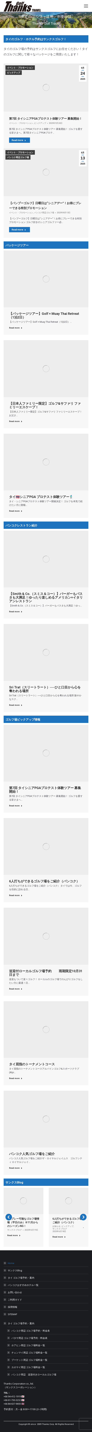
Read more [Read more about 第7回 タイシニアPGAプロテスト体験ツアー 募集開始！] (19, 140)
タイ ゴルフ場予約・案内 (21, 1277)
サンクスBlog (15, 1270)
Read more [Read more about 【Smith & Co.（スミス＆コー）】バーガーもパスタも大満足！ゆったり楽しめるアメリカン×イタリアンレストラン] (15, 611)
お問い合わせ (15, 1292)
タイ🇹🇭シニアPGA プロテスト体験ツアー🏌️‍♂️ (41, 497)
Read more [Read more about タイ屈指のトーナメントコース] (15, 1078)
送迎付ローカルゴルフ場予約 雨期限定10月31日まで (45, 973)
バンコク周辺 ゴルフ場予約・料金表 (30, 1330)
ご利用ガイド (15, 1299)
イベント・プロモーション (20, 67)
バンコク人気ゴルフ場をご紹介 (32, 1154)
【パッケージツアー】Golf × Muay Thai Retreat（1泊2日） (44, 315)
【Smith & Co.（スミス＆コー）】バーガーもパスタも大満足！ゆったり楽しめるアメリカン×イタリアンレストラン (46, 597)
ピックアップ (13, 72)
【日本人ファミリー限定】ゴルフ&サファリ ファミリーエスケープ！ (45, 405)
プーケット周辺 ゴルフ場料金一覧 (29, 1360)
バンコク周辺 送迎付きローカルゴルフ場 (33, 1374)
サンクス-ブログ (14, 1230)
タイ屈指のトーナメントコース (32, 1064)
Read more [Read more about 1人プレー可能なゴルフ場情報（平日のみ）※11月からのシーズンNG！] (14, 1235)
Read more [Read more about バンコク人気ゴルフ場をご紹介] (15, 1168)
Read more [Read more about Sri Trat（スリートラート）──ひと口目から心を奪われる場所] (15, 705)
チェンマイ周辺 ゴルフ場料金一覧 (29, 1352)
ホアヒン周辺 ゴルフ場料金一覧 (28, 1345)
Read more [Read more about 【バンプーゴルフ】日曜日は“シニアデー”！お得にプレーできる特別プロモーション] (19, 229)
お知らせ (56, 1226)
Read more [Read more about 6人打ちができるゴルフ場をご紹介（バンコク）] (15, 895)
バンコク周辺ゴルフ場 (18, 157)
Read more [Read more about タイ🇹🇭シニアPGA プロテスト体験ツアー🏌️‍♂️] (15, 511)
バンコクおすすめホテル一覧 (23, 1285)
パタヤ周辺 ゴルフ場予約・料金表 (29, 1338)
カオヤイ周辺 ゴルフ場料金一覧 (28, 1367)
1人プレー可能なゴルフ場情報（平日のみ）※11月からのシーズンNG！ (23, 1222)
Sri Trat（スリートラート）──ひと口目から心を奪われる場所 (45, 689)
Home (11, 1263)
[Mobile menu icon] (86, 6)
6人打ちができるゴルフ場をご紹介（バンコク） (44, 881)
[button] (8, 1217)
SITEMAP (12, 1314)
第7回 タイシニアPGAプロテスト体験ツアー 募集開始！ (45, 118)
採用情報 (12, 1307)
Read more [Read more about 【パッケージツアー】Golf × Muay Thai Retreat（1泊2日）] (15, 328)
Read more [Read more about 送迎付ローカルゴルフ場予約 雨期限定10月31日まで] (15, 989)
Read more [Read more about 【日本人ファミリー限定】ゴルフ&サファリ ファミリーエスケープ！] (15, 421)
